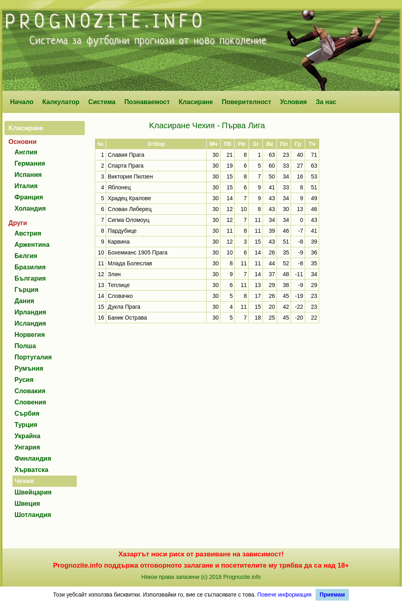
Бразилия (30, 267)
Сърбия (26, 413)
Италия (26, 186)
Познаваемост (147, 101)
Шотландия (32, 514)
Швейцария (32, 492)
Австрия (27, 233)
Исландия (30, 323)
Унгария (27, 447)
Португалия (33, 357)
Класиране (195, 101)
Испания (28, 174)
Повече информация (284, 594)
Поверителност (246, 101)
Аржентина (31, 244)
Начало (21, 101)
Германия (29, 163)
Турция (25, 424)
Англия (25, 152)
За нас (326, 101)
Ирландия (30, 312)
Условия (293, 101)
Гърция (26, 289)
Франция (28, 197)
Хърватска (31, 469)
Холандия (30, 208)
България (30, 278)
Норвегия (29, 334)
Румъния (28, 368)
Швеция (27, 503)
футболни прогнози (130, 41)
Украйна (27, 436)
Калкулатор (61, 101)
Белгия (25, 255)
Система (102, 101)
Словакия (29, 391)
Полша (25, 346)
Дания (24, 300)
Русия (23, 379)
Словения (30, 402)
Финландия (32, 458)
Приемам (332, 594)
